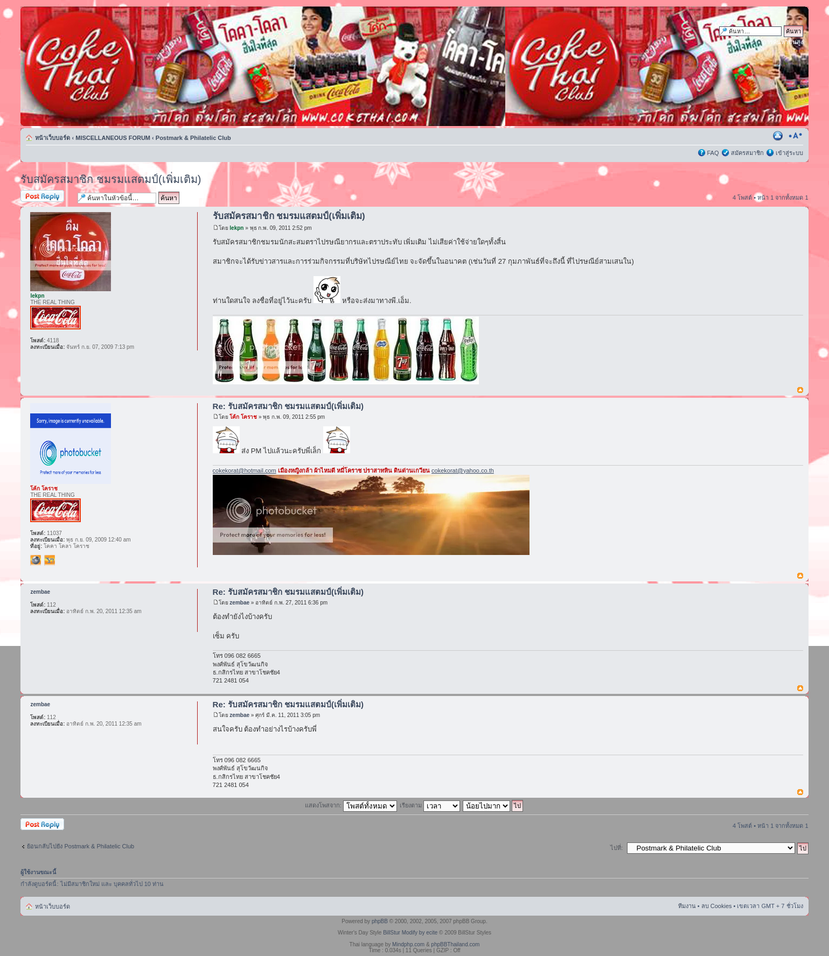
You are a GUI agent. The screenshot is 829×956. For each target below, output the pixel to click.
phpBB (380, 921)
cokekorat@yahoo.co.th (462, 470)
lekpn (236, 228)
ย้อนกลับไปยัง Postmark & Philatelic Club (80, 846)
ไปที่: (616, 848)
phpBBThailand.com (455, 944)
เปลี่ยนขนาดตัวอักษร (795, 135)
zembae (239, 603)
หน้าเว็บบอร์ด (52, 138)
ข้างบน (800, 390)
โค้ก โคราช (243, 417)
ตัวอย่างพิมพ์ (779, 135)
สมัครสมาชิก (747, 153)
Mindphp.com (408, 944)
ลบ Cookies (716, 906)
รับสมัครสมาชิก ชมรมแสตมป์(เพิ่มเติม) (110, 179)
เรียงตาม (430, 805)
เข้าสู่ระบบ (789, 153)
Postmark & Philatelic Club (193, 138)
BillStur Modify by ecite (410, 933)
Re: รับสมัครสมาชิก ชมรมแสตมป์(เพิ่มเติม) (288, 406)
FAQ (713, 153)
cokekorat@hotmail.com (244, 470)
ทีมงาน (687, 906)
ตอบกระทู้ (46, 196)
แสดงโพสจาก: (351, 805)
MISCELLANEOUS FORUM (112, 138)
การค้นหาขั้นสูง (783, 42)
